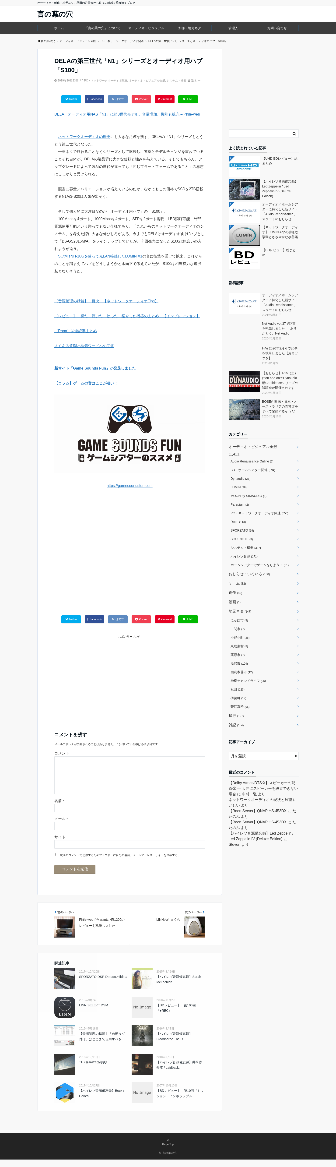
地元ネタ (240, 611)
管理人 (233, 28)
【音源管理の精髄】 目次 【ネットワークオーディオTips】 (106, 301)
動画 (235, 602)
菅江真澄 (240, 707)
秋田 (238, 689)
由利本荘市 (242, 672)
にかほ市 (239, 620)
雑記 (236, 725)
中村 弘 (249, 794)
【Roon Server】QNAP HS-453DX (258, 811)
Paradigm (240, 504)
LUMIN (239, 487)
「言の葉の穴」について (103, 28)
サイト (60, 844)
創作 (235, 593)
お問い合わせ (277, 28)
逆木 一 (195, 80)
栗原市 (238, 655)
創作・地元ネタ (189, 28)
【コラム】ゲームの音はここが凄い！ (86, 383)
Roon (238, 522)
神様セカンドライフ (248, 681)
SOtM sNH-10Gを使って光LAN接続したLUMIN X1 (100, 256)
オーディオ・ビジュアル (146, 28)
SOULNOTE (242, 539)
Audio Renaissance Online (252, 461)
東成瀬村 (239, 646)
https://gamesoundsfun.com (130, 486)
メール (61, 826)
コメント (61, 753)
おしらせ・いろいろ (249, 574)
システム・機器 (176, 80)
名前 (59, 808)
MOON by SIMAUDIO (248, 496)
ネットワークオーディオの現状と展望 (260, 800)
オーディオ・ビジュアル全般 (147, 80)
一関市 (238, 629)
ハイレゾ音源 (244, 556)
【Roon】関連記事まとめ (75, 331)
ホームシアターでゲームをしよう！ (260, 565)
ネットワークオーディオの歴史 (84, 137)
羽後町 (238, 698)
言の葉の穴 (55, 14)
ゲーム (237, 583)
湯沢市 (239, 663)
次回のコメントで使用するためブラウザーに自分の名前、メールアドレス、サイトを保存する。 (120, 862)
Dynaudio (240, 478)
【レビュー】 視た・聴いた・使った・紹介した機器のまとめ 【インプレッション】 (127, 316)
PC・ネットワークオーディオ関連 (105, 80)
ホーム (59, 28)
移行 (236, 716)
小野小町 (240, 637)
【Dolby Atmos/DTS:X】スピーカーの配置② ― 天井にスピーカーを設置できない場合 (263, 788)
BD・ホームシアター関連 (253, 470)
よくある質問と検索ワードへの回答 (84, 346)
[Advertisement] (129, 556)
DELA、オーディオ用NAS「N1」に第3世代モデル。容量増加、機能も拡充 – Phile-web (127, 114)
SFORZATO (242, 530)
